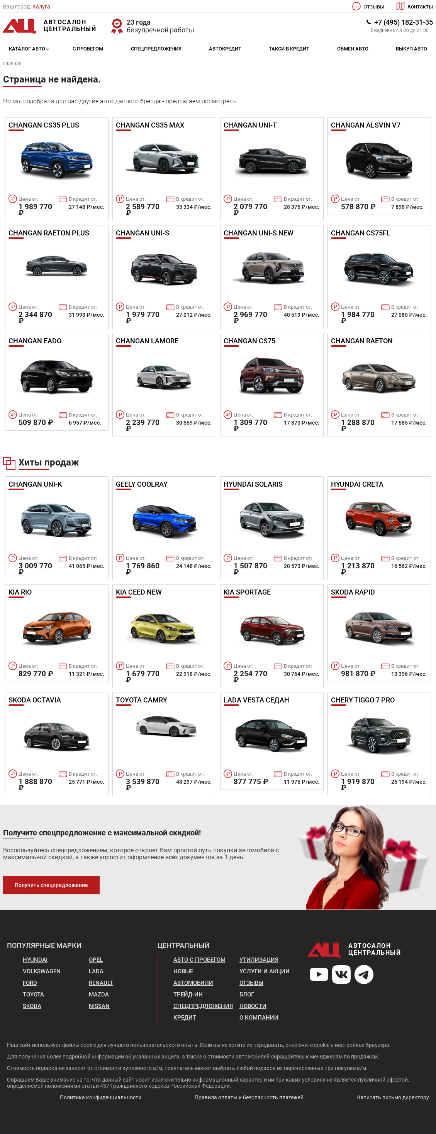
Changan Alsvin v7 (365, 125)
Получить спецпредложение (51, 885)
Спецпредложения (156, 49)
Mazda (99, 994)
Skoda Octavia (34, 700)
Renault (101, 982)
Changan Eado (34, 341)
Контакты (420, 6)
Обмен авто (352, 49)
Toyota (33, 994)
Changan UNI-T (250, 125)
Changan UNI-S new (258, 233)
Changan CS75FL (360, 233)
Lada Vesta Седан (256, 700)
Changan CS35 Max (150, 125)
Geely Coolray (142, 484)
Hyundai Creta (357, 484)
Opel (96, 959)
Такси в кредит (289, 49)
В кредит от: (83, 199)
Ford (30, 982)
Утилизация (258, 959)
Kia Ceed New (139, 592)
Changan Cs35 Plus (43, 125)
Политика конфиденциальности (100, 1097)
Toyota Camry (141, 700)
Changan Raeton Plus (48, 233)
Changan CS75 (249, 341)
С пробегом (88, 49)
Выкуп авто (411, 49)
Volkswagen (42, 971)
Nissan (99, 1006)
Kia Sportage (247, 592)
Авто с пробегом (199, 959)
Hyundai (35, 959)
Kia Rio (20, 592)
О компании (258, 1017)
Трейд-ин (188, 994)
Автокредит (225, 49)
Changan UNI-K (35, 484)
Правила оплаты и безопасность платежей (249, 1097)
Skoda (32, 1006)
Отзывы (373, 6)
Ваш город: (17, 6)
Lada (96, 971)
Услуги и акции (264, 971)
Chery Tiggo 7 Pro (363, 700)
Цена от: (28, 199)
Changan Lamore (147, 341)
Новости (252, 1006)
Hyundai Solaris (253, 484)
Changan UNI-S (142, 233)
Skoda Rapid (353, 592)
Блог (246, 994)
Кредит (184, 1017)
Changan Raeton (362, 341)
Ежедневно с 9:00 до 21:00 (400, 30)
